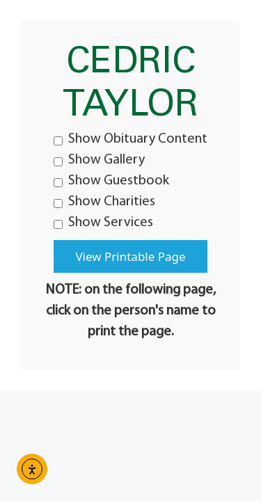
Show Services (103, 223)
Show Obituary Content (130, 139)
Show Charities (104, 202)
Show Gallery (99, 160)
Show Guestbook (111, 181)
